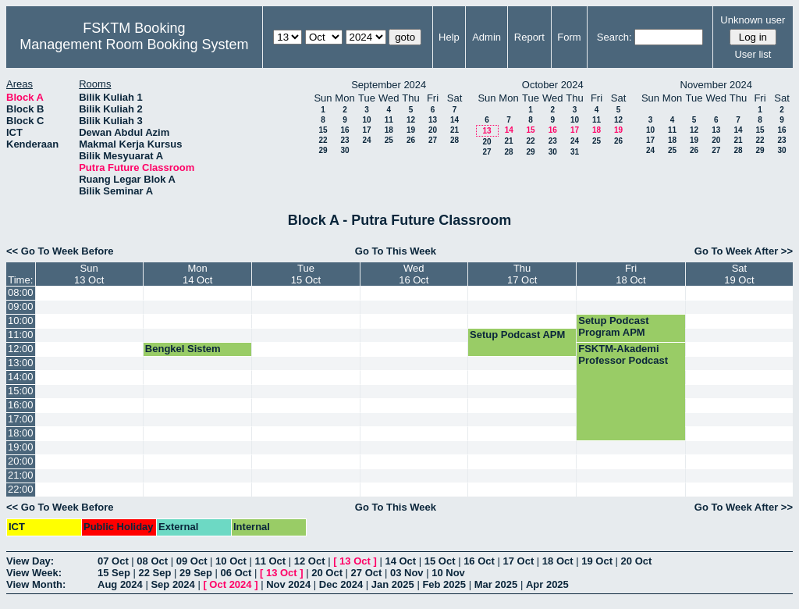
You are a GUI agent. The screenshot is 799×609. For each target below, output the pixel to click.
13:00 (21, 363)
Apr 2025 (547, 584)
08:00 (21, 292)
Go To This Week (395, 251)
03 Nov (407, 573)
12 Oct (309, 561)
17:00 (21, 419)
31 (574, 152)
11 (389, 120)
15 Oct (440, 561)
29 (322, 150)
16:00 (21, 405)
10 (366, 120)
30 (344, 150)
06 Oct (236, 573)
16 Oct (479, 561)
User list (752, 54)
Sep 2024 (172, 584)
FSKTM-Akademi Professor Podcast (623, 354)
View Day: (30, 561)
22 (322, 140)
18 (389, 130)
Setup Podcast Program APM (613, 326)
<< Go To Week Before (60, 251)
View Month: (36, 584)
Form (569, 37)
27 (432, 140)
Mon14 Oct (197, 274)
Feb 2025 (444, 584)
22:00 (21, 489)
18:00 (21, 433)
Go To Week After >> (743, 251)
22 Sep (155, 573)
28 (454, 140)
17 (366, 130)
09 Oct (192, 561)
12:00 (21, 348)
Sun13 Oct (89, 274)
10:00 (21, 320)
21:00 (21, 475)
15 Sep (114, 573)
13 (432, 120)
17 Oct (518, 561)
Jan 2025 (392, 584)
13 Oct (355, 561)
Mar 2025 (496, 584)
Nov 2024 (288, 584)
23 (344, 140)
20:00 (21, 461)
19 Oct (597, 561)
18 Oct (558, 561)
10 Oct (231, 561)
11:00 (21, 334)
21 (454, 130)
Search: (614, 37)
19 (411, 130)
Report (529, 37)
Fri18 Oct (630, 274)
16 (344, 130)
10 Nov (448, 573)
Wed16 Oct (413, 274)
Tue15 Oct (306, 274)
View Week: (34, 573)
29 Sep (195, 573)
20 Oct (636, 561)
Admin (486, 37)
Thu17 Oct (522, 274)
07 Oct (113, 561)
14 (454, 120)
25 (389, 140)
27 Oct (366, 573)
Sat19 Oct (739, 274)
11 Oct (270, 561)
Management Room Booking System (134, 44)
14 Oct (400, 561)
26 (411, 140)
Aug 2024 (120, 584)
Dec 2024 (341, 584)
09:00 (21, 306)
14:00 (21, 377)
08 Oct (152, 561)
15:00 (21, 391)
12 (411, 120)
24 (366, 140)
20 (432, 130)
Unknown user (752, 20)
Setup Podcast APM (517, 334)
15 (322, 130)
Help (449, 37)
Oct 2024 (230, 584)
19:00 (21, 447)
